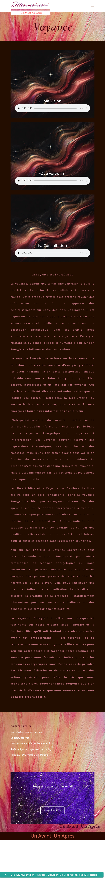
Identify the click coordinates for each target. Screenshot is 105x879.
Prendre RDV (52, 810)
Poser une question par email (52, 786)
